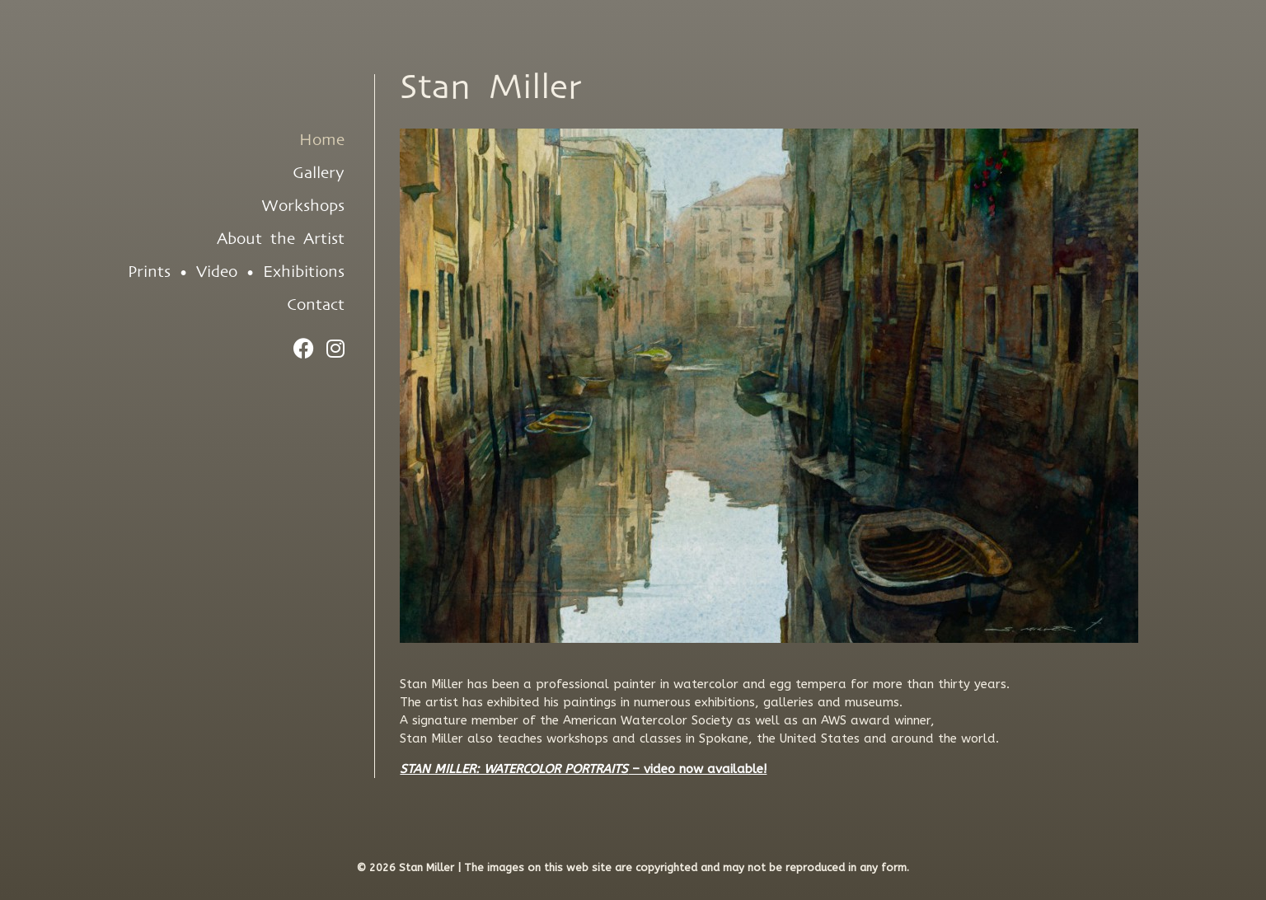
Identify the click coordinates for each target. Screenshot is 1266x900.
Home (322, 140)
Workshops (303, 206)
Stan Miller (491, 87)
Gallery (319, 173)
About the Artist (281, 239)
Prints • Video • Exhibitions (236, 272)
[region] (769, 386)
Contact (316, 305)
